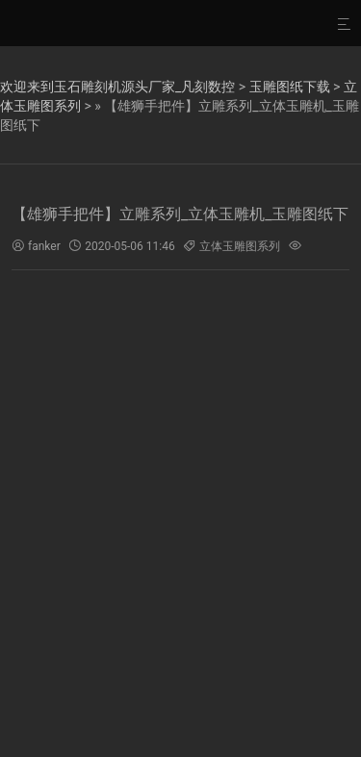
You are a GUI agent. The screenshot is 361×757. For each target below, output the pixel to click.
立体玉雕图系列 (239, 246)
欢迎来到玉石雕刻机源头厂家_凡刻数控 (117, 86)
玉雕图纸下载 (289, 86)
